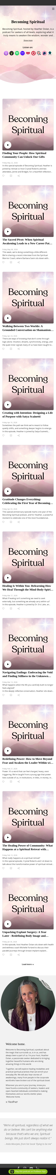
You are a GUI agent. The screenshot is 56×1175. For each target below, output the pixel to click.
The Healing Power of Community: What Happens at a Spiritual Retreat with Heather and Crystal (27, 847)
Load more (28, 964)
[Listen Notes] (39, 53)
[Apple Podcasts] (6, 53)
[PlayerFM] (33, 53)
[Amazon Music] (22, 53)
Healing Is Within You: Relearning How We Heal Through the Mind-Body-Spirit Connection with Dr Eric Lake (26, 587)
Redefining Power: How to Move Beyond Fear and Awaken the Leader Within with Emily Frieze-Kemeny (27, 761)
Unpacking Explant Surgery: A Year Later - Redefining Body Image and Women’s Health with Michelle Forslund (27, 934)
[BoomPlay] (50, 53)
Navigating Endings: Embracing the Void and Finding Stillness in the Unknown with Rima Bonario (27, 674)
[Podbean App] (11, 53)
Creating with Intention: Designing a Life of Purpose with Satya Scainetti (27, 414)
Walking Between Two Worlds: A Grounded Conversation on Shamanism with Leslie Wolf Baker (26, 328)
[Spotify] (17, 53)
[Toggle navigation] (53, 8)
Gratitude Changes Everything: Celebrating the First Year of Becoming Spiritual (26, 501)
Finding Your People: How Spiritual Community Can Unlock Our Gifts (24, 155)
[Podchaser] (44, 53)
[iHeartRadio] (28, 53)
